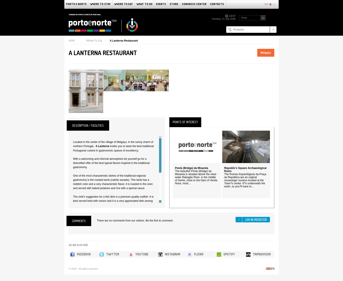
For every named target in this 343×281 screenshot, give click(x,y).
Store (174, 4)
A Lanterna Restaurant (124, 40)
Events (161, 4)
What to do (144, 4)
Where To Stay (100, 4)
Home (72, 40)
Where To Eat (123, 4)
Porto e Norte (76, 4)
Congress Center (194, 4)
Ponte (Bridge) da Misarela (191, 168)
